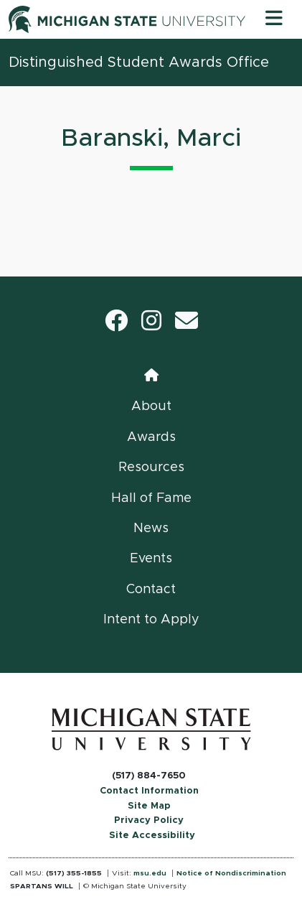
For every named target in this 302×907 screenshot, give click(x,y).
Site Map (149, 806)
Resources (151, 467)
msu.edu (149, 873)
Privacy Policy (149, 820)
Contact (151, 589)
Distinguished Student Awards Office (139, 62)
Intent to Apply (151, 619)
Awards (151, 437)
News (151, 528)
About (151, 406)
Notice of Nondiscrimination (231, 873)
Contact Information (149, 791)
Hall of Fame (151, 498)
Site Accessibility (152, 835)
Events (151, 558)
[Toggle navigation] (274, 19)
